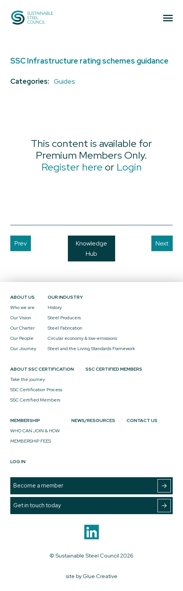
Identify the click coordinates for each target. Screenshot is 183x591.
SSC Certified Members (35, 400)
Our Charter (22, 328)
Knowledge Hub (91, 248)
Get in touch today (92, 505)
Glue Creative (100, 576)
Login (129, 167)
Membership (25, 420)
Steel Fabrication (65, 328)
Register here (72, 167)
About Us (22, 297)
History (55, 307)
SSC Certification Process (36, 390)
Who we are (22, 307)
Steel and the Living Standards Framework (91, 349)
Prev (20, 243)
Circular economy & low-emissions (82, 338)
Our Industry (65, 297)
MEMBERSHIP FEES (30, 441)
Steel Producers (64, 318)
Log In (18, 462)
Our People (22, 338)
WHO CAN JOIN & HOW (35, 431)
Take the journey (27, 379)
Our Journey (23, 349)
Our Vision (20, 318)
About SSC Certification (42, 369)
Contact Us (142, 420)
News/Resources (93, 420)
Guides (64, 81)
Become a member (92, 485)
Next (162, 243)
